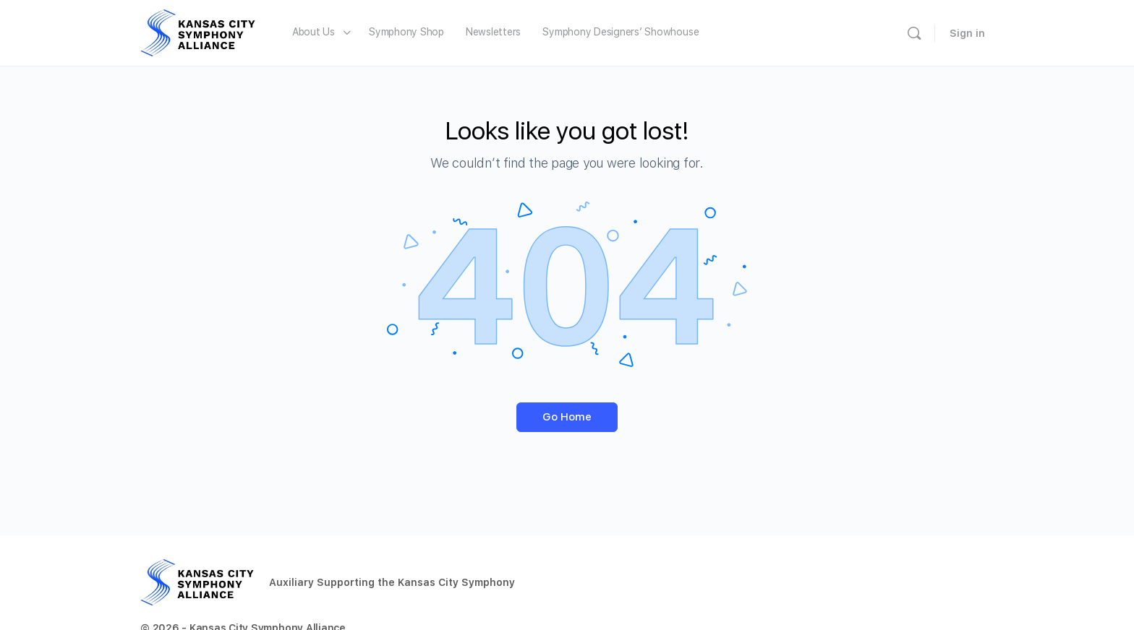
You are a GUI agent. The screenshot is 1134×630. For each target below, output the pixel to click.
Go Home (567, 416)
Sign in (967, 33)
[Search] (914, 33)
